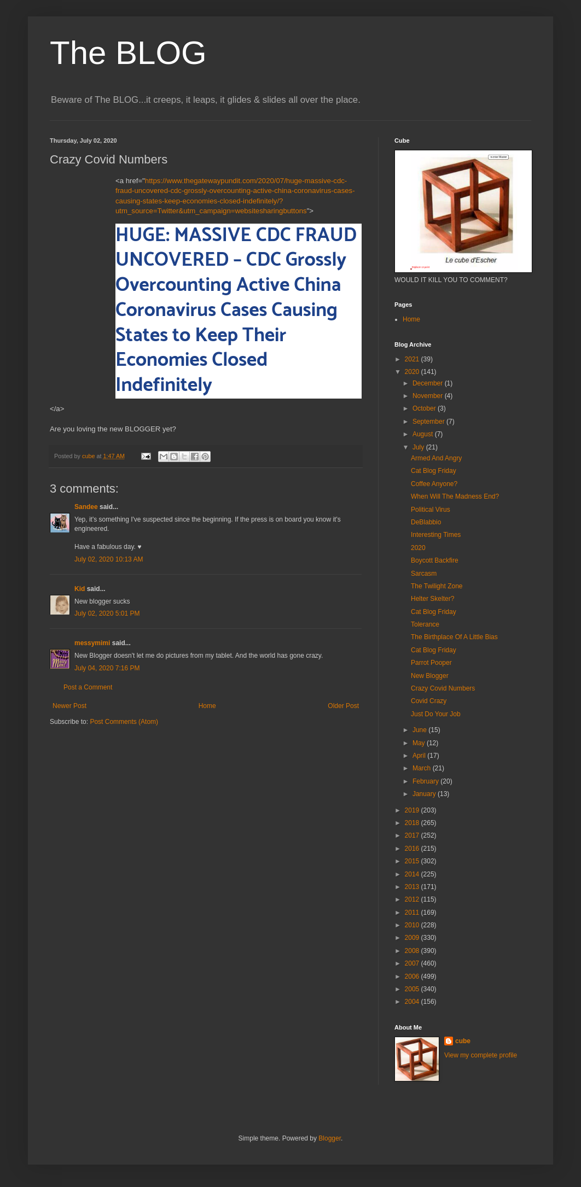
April (419, 755)
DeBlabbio (426, 522)
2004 (413, 1001)
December (428, 383)
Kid (79, 589)
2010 (413, 925)
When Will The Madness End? (455, 496)
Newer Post (69, 706)
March (422, 768)
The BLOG (128, 52)
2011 (413, 912)
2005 (413, 989)
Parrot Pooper (431, 662)
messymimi (92, 643)
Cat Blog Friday (433, 471)
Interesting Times (436, 535)
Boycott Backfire (434, 560)
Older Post (343, 706)
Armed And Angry (436, 458)
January (425, 794)
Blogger (329, 1138)
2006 (413, 976)
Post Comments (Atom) (124, 722)
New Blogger (430, 676)
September (429, 421)
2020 (413, 372)
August (423, 434)
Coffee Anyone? (434, 484)
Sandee (86, 507)
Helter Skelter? (432, 599)
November (428, 396)
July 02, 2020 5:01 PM (107, 613)
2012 (413, 899)
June (420, 730)
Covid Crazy (428, 701)
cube (462, 1041)
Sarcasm (424, 573)
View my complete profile (480, 1055)
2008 (413, 951)
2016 (413, 848)
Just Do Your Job (436, 714)
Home (207, 706)
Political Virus (430, 509)
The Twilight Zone (437, 586)
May (419, 743)
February (426, 781)
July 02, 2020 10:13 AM (108, 559)
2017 (413, 835)
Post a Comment (87, 687)
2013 (413, 887)
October (425, 408)
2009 (413, 938)
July (419, 447)
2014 (413, 874)
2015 (413, 861)
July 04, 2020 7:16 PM (107, 668)
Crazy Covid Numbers (443, 688)
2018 (413, 823)
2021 (413, 359)
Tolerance (425, 624)
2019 (413, 810)
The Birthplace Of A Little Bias (454, 637)
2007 (413, 963)
